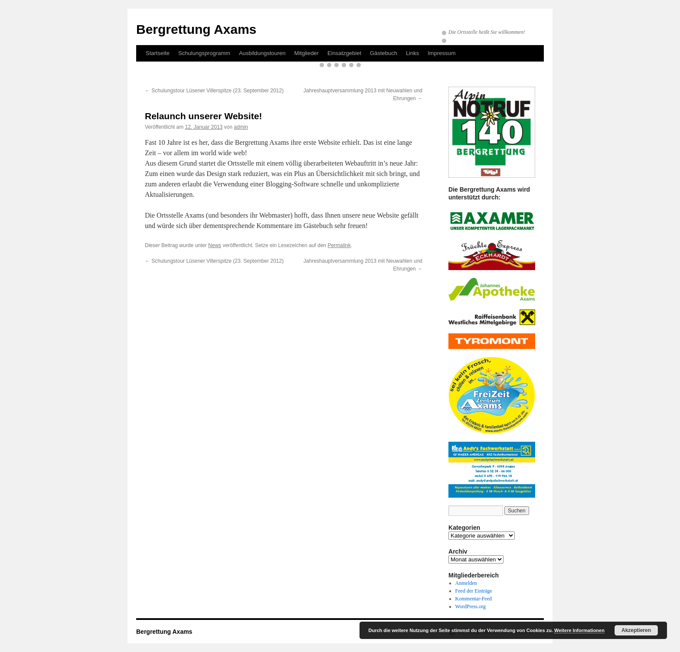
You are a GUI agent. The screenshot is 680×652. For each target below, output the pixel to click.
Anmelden (466, 583)
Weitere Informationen (579, 630)
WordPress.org (470, 606)
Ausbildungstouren (262, 53)
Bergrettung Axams (196, 29)
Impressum (441, 53)
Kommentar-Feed (473, 599)
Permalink (338, 245)
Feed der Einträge (473, 591)
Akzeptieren (636, 630)
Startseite (158, 53)
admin (241, 127)
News (214, 245)
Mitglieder (306, 53)
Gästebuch (383, 53)
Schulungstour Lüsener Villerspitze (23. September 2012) (214, 91)
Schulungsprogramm (204, 53)
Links (412, 53)
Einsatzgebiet (344, 53)
